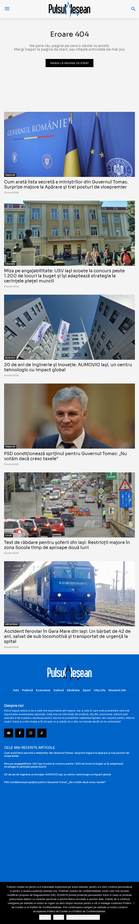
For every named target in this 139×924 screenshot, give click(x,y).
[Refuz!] (134, 903)
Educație (10, 264)
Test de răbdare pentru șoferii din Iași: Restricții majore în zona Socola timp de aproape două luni (67, 545)
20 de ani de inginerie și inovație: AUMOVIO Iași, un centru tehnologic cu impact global (68, 367)
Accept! (45, 917)
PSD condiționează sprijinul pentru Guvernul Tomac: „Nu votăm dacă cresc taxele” (65, 456)
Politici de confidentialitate (83, 917)
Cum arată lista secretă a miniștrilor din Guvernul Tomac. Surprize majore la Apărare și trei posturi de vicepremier (66, 184)
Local (8, 535)
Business (10, 357)
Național (10, 175)
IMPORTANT (11, 624)
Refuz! (59, 917)
